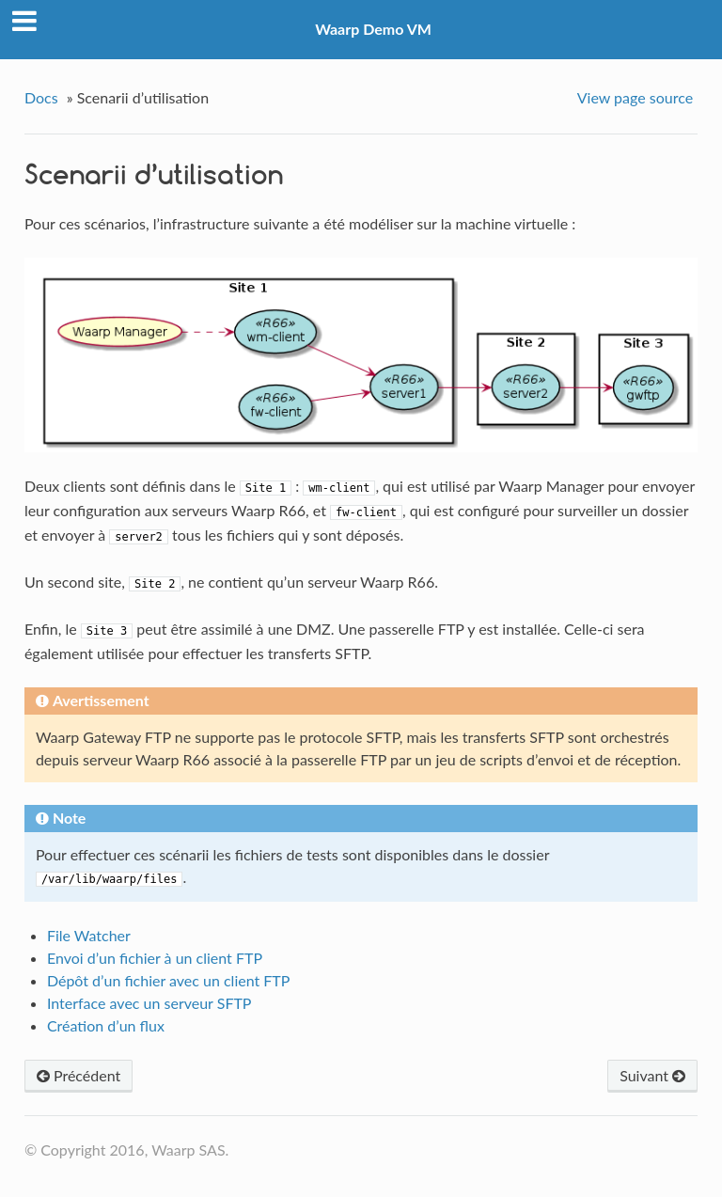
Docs (41, 97)
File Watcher (89, 935)
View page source (635, 97)
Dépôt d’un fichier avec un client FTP (168, 980)
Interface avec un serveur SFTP (149, 1003)
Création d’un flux (106, 1025)
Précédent (78, 1075)
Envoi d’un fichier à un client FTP (154, 958)
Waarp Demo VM (373, 29)
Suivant (652, 1075)
